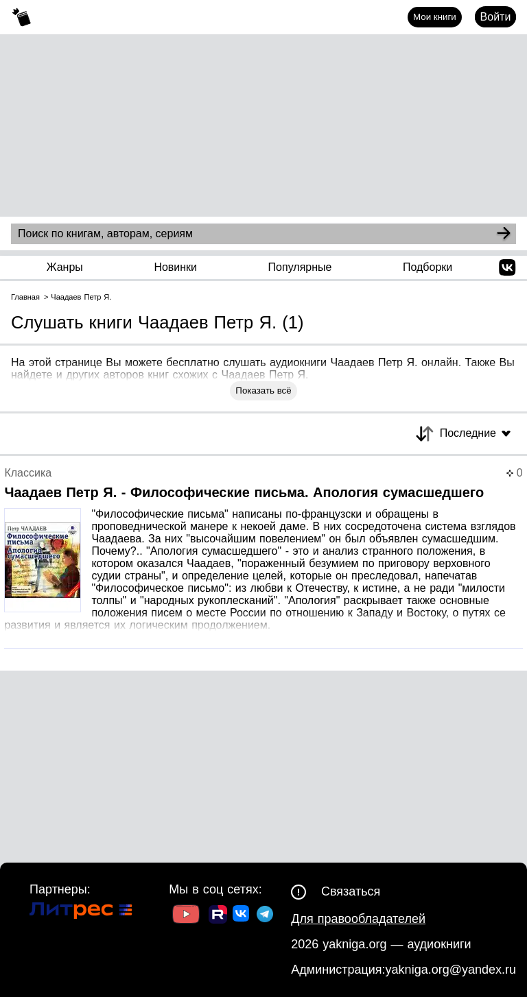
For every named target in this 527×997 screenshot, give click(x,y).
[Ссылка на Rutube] (218, 916)
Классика (27, 473)
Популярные (300, 267)
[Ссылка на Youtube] (186, 916)
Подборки (427, 267)
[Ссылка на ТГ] (265, 916)
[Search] (503, 234)
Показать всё (263, 390)
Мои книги (434, 17)
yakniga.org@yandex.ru (451, 969)
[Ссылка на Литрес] (81, 912)
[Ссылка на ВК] (242, 916)
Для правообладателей (358, 919)
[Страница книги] (263, 558)
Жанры (65, 267)
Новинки (175, 267)
